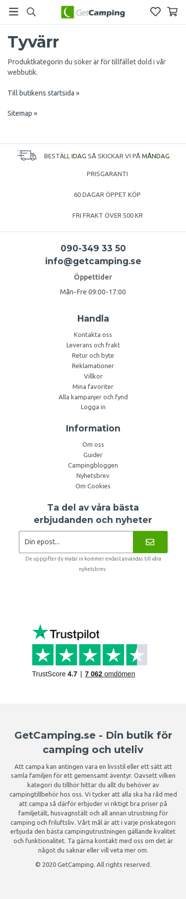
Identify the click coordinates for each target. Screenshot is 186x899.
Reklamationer (93, 365)
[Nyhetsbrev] (150, 542)
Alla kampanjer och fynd (93, 396)
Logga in (93, 406)
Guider (93, 454)
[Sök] (31, 11)
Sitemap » (22, 113)
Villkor (93, 376)
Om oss (93, 444)
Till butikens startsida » (43, 93)
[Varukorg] (172, 11)
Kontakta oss (93, 334)
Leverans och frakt (93, 344)
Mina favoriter (93, 386)
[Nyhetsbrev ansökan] (76, 542)
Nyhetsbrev (93, 475)
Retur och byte (93, 355)
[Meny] (13, 11)
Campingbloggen (93, 465)
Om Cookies (93, 485)
